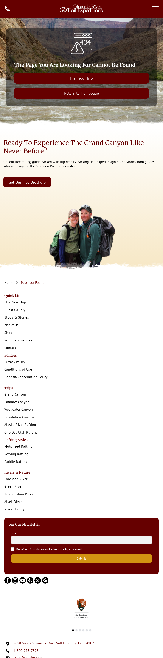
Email (14, 533)
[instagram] (15, 581)
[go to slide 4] (83, 630)
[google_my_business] (45, 581)
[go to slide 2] (76, 630)
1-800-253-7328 (26, 650)
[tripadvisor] (37, 581)
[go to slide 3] (80, 630)
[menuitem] (81, 302)
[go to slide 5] (87, 630)
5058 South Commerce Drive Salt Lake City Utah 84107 (53, 643)
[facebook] (7, 581)
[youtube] (22, 581)
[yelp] (30, 581)
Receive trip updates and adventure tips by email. (49, 549)
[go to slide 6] (90, 630)
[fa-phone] (7, 11)
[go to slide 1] (73, 630)
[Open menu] (155, 9)
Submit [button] (81, 558)
